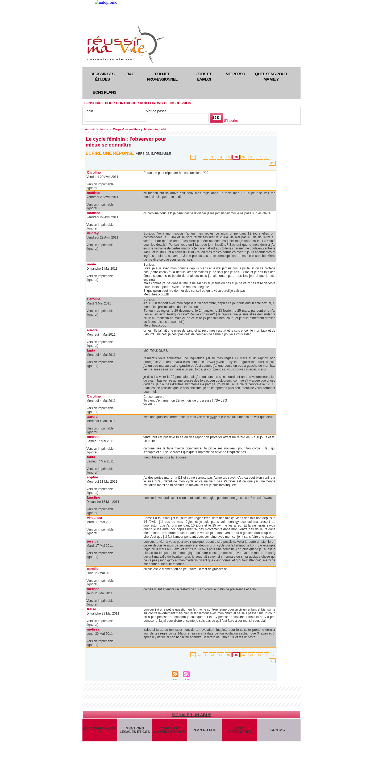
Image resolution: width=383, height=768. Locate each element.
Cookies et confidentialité (169, 730)
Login (89, 111)
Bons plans (104, 92)
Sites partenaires (239, 730)
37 (243, 157)
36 (236, 157)
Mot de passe (156, 111)
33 (212, 157)
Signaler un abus (191, 714)
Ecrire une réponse (110, 153)
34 (220, 157)
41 (272, 163)
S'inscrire (231, 121)
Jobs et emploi (203, 76)
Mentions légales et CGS (135, 730)
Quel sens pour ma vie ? (271, 76)
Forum (103, 129)
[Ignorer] (92, 188)
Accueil (89, 129)
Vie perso (235, 74)
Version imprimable (153, 154)
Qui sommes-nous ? (99, 730)
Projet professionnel (162, 76)
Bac (130, 74)
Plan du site (205, 730)
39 (259, 157)
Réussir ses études (102, 76)
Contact (278, 730)
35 (228, 157)
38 (251, 157)
